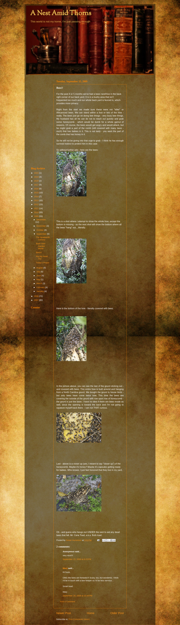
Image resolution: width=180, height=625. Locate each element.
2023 (36, 173)
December (41, 220)
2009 (36, 216)
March (40, 283)
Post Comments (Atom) (79, 619)
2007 (36, 300)
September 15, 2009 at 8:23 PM (77, 559)
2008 (36, 296)
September (42, 234)
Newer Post (63, 613)
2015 (36, 192)
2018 (36, 181)
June (39, 275)
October (40, 230)
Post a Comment (67, 601)
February (41, 287)
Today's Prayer (42, 263)
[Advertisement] (40, 121)
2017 (36, 185)
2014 (36, 196)
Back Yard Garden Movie (40, 246)
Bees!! (39, 252)
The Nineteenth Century (43, 238)
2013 (36, 200)
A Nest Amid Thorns (60, 13)
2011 (36, 208)
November (41, 226)
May (39, 279)
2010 (36, 212)
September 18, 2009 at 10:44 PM (77, 596)
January (40, 291)
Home (90, 613)
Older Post (117, 613)
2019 (36, 177)
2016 (36, 189)
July (39, 272)
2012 (36, 204)
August (40, 268)
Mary (65, 568)
